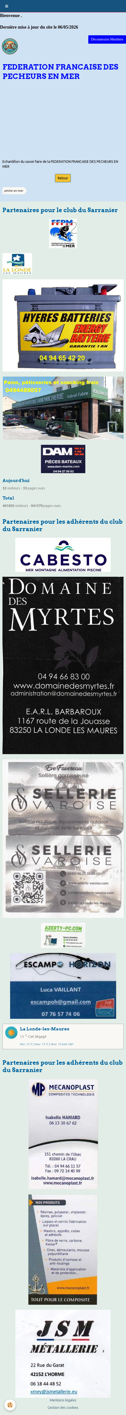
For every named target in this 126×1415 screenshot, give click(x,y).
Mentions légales (63, 1400)
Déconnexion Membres (107, 39)
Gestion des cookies (63, 1408)
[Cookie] (10, 1405)
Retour (63, 178)
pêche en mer (13, 190)
